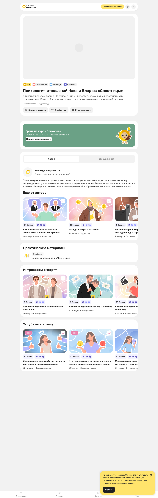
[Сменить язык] (127, 6)
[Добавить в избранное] (63, 201)
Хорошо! (108, 489)
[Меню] (133, 6)
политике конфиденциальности (120, 483)
